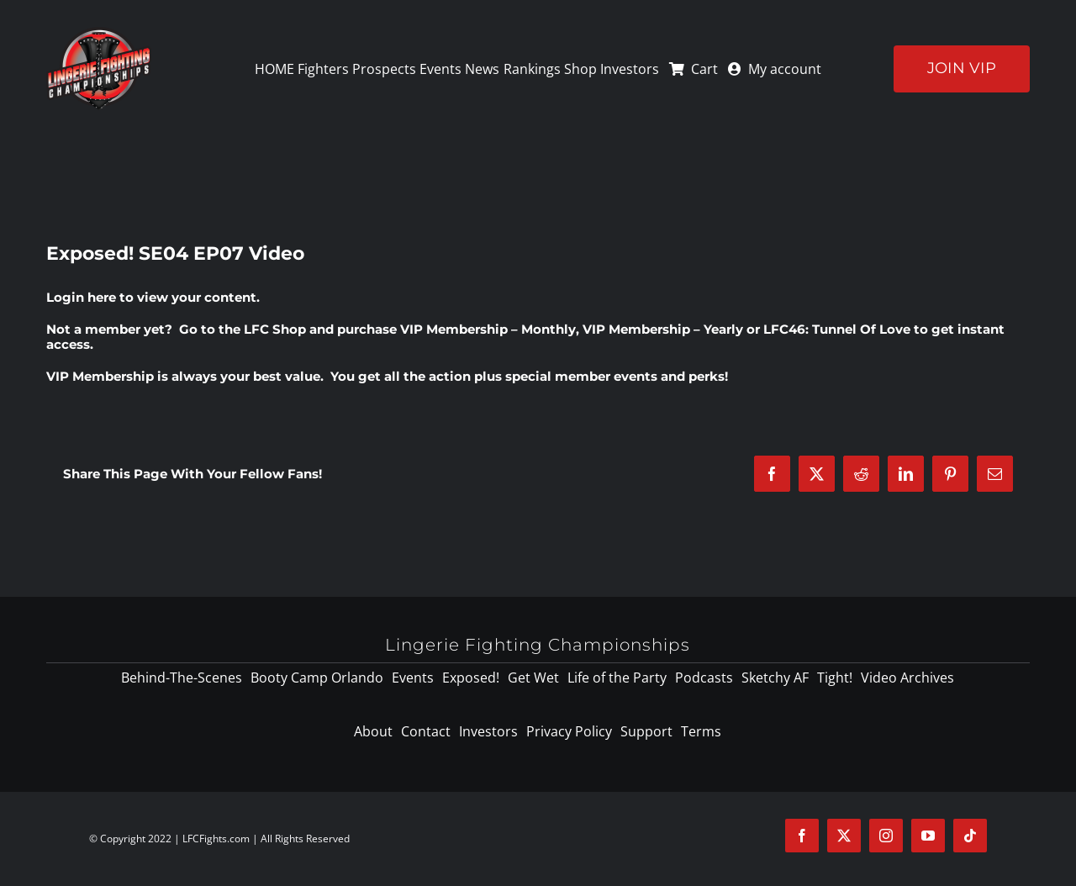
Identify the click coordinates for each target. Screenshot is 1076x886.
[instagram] (886, 835)
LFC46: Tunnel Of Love (836, 329)
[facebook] (802, 835)
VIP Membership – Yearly (663, 329)
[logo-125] (98, 32)
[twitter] (844, 835)
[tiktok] (970, 835)
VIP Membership (100, 376)
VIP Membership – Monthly (488, 329)
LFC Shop (275, 329)
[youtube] (928, 835)
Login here (81, 297)
